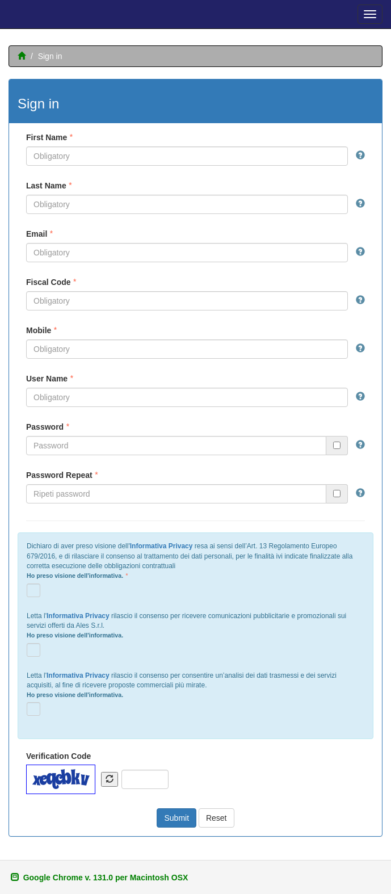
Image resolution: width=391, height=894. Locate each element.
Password (45, 426)
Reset (216, 817)
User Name (47, 378)
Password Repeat (59, 475)
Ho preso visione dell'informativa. (75, 575)
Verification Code (58, 756)
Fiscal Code (48, 282)
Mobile (38, 330)
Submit (176, 817)
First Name (46, 137)
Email (36, 233)
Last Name (46, 185)
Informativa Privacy (161, 546)
